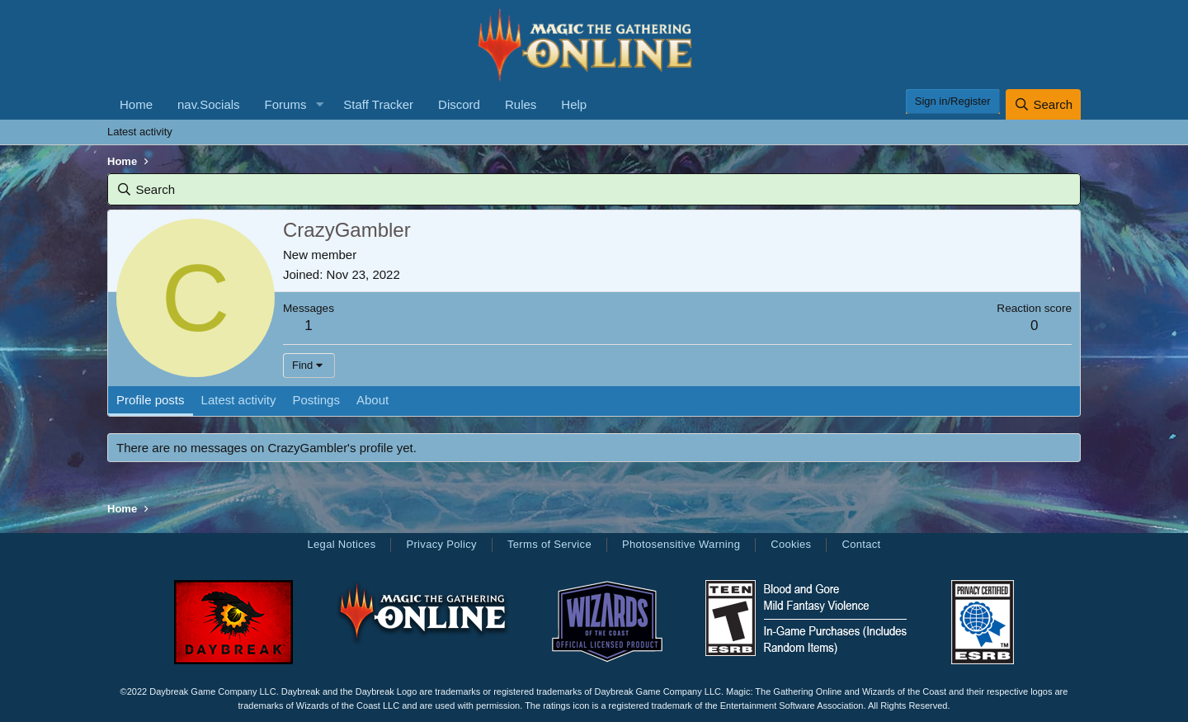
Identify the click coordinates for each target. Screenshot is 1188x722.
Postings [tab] (316, 400)
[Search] (1043, 104)
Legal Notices (341, 544)
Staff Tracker (378, 104)
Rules (520, 104)
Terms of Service (549, 544)
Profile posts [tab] (150, 400)
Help (574, 104)
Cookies (791, 544)
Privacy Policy (441, 544)
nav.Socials (208, 104)
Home (136, 104)
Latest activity (139, 131)
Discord (459, 104)
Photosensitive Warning (681, 544)
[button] (319, 104)
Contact (861, 544)
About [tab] (372, 400)
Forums (286, 104)
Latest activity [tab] (238, 400)
